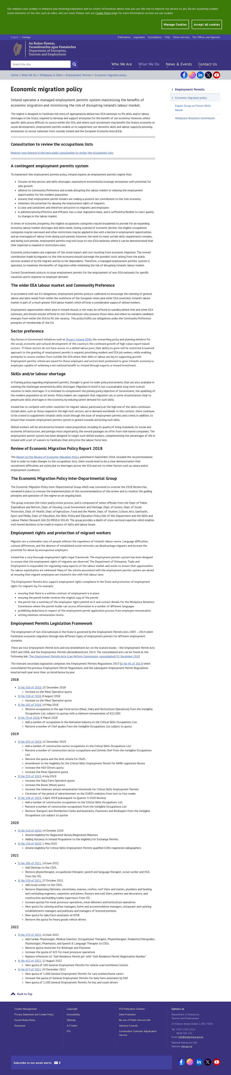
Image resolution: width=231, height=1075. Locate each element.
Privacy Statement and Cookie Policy (34, 1014)
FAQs (167, 37)
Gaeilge (26, 37)
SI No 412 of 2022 (29, 960)
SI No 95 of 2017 (131, 663)
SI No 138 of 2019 (29, 798)
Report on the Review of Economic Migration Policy (47, 457)
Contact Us (207, 64)
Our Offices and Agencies (206, 37)
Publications (124, 37)
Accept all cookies (207, 24)
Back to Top (24, 994)
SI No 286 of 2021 (29, 863)
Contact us (177, 1008)
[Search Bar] (41, 64)
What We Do (148, 64)
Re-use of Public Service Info (135, 1020)
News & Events (179, 64)
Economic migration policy (111, 75)
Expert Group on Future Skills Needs (193, 108)
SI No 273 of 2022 (29, 935)
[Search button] (74, 64)
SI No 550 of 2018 (29, 687)
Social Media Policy (24, 1020)
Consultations (155, 37)
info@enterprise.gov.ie (190, 1037)
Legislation (139, 37)
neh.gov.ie (186, 1046)
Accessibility (73, 1014)
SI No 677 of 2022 (29, 969)
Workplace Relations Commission (195, 118)
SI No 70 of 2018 (29, 717)
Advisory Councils (128, 1025)
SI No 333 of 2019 (29, 776)
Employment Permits (78, 75)
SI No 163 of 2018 (29, 704)
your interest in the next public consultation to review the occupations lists (62, 153)
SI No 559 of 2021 (29, 880)
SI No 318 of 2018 (29, 696)
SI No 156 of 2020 (29, 843)
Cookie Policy (103, 13)
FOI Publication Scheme (132, 1008)
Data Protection (127, 1014)
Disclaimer (20, 1025)
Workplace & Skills (51, 75)
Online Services (181, 37)
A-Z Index (72, 1025)
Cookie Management (25, 1008)
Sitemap (71, 1020)
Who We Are (122, 64)
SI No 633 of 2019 (29, 741)
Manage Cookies (175, 24)
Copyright (72, 1008)
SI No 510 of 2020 (29, 830)
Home (14, 75)
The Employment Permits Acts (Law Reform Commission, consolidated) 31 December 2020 (84, 656)
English (15, 37)
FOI (69, 1031)
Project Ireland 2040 (78, 339)
